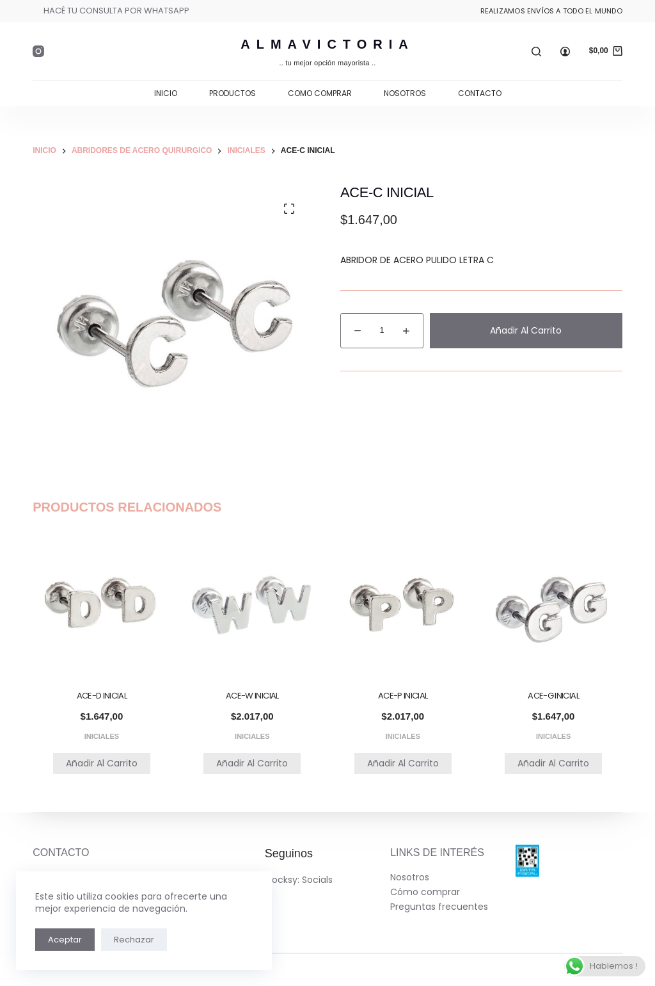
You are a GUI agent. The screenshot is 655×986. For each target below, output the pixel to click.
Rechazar (134, 939)
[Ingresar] (565, 51)
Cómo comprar (425, 891)
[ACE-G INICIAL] (553, 605)
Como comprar (320, 93)
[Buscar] (536, 51)
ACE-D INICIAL (102, 696)
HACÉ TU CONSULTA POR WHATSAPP (116, 10)
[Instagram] (38, 51)
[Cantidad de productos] (381, 330)
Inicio (165, 93)
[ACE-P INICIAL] (402, 605)
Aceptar (65, 939)
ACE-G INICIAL (553, 696)
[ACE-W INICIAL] (252, 605)
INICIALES (101, 736)
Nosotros (405, 93)
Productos (232, 93)
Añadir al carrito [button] (102, 763)
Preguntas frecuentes (439, 906)
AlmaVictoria (327, 44)
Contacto (479, 93)
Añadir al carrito (526, 330)
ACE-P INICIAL (403, 696)
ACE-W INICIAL (252, 696)
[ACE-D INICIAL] (101, 605)
